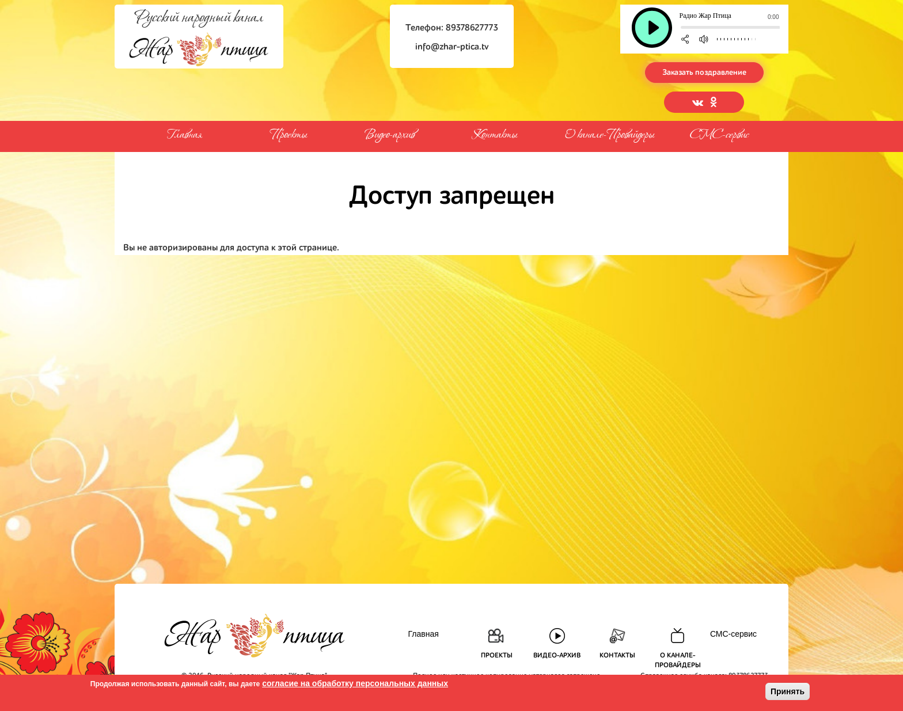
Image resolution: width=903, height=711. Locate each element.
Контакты (494, 133)
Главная (184, 135)
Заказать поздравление (704, 73)
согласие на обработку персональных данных (355, 683)
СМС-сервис (719, 135)
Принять (788, 691)
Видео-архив (390, 133)
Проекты (289, 133)
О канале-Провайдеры (610, 133)
